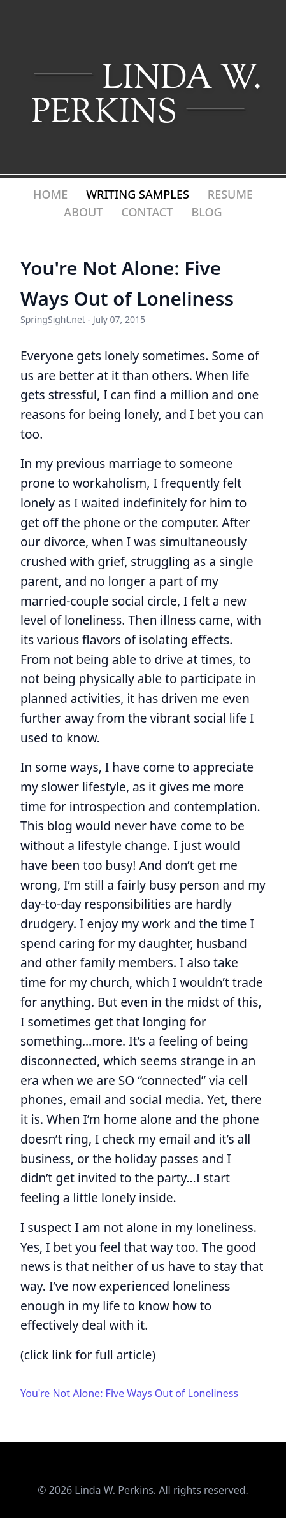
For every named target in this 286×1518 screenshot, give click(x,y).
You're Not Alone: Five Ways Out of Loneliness (129, 1393)
